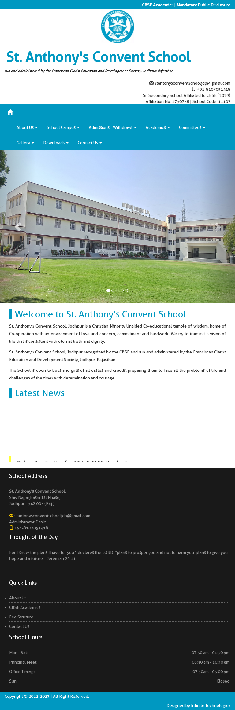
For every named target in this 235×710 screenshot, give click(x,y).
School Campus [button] (63, 127)
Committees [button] (192, 127)
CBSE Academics (157, 4)
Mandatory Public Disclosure (203, 4)
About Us (17, 597)
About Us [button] (27, 127)
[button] (17, 226)
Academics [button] (158, 127)
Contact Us (19, 626)
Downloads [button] (56, 142)
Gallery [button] (25, 142)
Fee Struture (21, 616)
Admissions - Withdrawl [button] (112, 127)
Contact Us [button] (90, 142)
